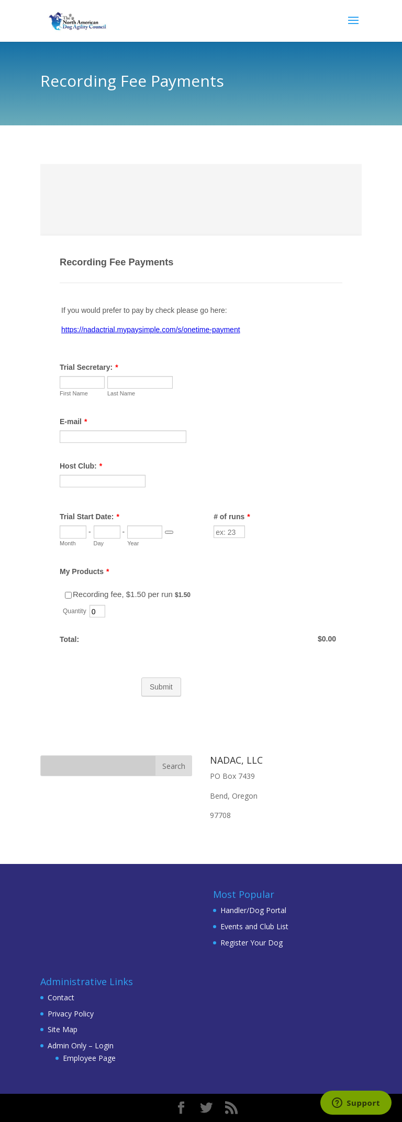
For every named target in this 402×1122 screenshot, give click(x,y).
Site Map (62, 1029)
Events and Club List (254, 926)
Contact (61, 997)
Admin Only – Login (81, 1045)
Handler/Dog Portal (253, 910)
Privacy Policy (71, 1014)
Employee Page (89, 1058)
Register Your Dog (251, 943)
